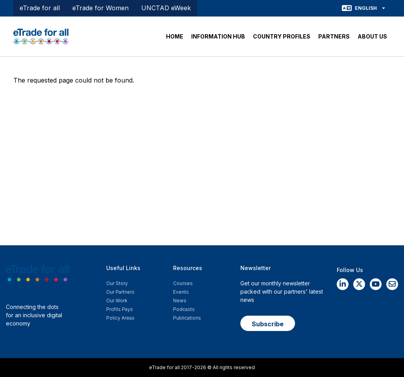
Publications (187, 318)
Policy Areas (120, 318)
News (179, 300)
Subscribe (268, 324)
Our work (116, 300)
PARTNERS (334, 36)
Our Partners (120, 292)
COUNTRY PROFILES (281, 36)
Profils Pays (119, 309)
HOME (174, 36)
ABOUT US (372, 36)
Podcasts (184, 309)
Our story (117, 283)
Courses (183, 283)
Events (181, 292)
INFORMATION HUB (218, 36)
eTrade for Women (100, 8)
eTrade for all (40, 8)
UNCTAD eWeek (166, 8)
